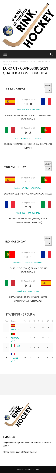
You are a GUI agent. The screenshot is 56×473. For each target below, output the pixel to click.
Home (5, 61)
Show (47, 85)
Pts (25, 321)
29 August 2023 (28, 178)
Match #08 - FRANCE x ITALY (28, 213)
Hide (48, 90)
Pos (6, 321)
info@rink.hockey (29, 452)
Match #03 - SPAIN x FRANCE (28, 110)
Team (13, 321)
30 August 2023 (28, 252)
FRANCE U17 (14, 357)
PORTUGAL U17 (16, 337)
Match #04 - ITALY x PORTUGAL (28, 138)
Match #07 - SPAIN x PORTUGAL (28, 188)
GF (48, 321)
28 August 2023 (28, 99)
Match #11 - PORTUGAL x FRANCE (28, 263)
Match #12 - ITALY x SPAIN (28, 291)
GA (53, 321)
